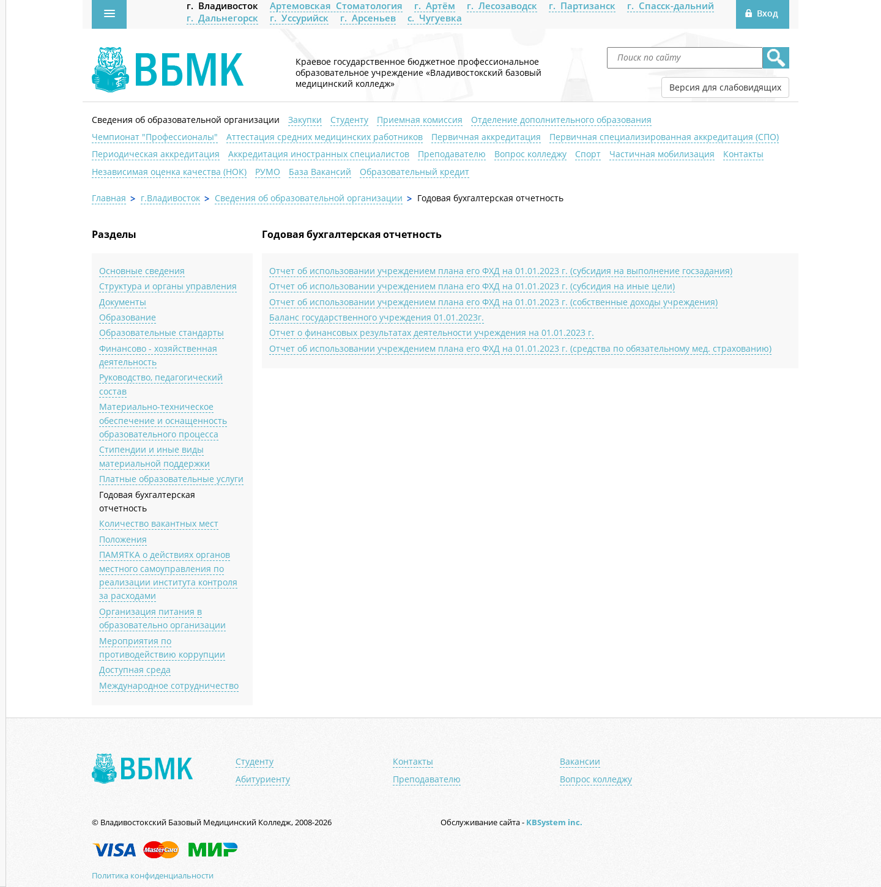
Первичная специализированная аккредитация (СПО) (664, 137)
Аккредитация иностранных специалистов (318, 154)
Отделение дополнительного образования (561, 119)
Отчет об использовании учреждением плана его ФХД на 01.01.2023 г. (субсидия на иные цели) (472, 286)
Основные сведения (142, 270)
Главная (109, 198)
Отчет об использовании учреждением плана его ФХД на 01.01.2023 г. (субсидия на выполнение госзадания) (500, 270)
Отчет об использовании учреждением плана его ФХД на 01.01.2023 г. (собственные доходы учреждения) (493, 302)
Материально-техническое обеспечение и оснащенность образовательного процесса (163, 420)
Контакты (743, 154)
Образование (127, 317)
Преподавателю (452, 154)
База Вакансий (320, 171)
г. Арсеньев (368, 18)
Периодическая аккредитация (156, 154)
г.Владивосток (170, 198)
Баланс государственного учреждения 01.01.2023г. (376, 317)
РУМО (267, 171)
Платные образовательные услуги (171, 478)
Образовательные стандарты (161, 332)
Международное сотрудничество (169, 685)
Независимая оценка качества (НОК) (169, 171)
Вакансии (580, 761)
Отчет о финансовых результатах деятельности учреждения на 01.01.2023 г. (431, 332)
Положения (123, 539)
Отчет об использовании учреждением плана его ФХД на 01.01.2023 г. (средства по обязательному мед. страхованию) (520, 348)
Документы (122, 302)
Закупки (305, 119)
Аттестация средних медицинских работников (324, 137)
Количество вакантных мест (158, 523)
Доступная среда (135, 669)
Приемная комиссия (420, 119)
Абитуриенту (263, 779)
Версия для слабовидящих (725, 87)
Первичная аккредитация (486, 137)
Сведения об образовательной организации (186, 119)
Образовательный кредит (414, 171)
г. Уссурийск (299, 18)
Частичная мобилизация (662, 154)
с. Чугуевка (434, 18)
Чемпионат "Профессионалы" (155, 137)
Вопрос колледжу (530, 154)
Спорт (588, 154)
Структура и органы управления (168, 286)
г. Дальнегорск (222, 18)
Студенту (349, 119)
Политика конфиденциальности (153, 875)
